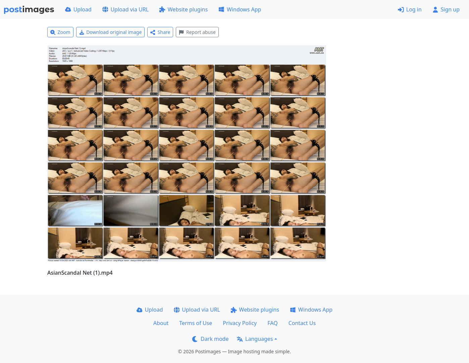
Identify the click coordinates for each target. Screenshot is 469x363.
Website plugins (183, 9)
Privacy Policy (240, 323)
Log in (410, 9)
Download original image (110, 32)
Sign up (446, 9)
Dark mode (210, 339)
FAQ (272, 323)
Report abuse (197, 32)
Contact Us (302, 323)
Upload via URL (125, 9)
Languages (255, 339)
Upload (78, 9)
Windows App (239, 9)
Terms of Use (195, 323)
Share (160, 32)
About (160, 323)
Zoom (60, 32)
